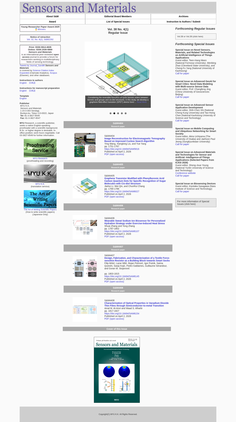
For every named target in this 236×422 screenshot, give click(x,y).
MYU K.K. (40, 183)
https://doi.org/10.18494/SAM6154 (121, 313)
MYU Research (40, 157)
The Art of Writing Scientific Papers (40, 208)
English (23, 83)
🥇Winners (40, 29)
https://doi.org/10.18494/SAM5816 (121, 149)
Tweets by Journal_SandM (32, 65)
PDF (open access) (114, 154)
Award (52, 21)
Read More (142, 102)
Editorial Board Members (118, 16)
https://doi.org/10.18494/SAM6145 (121, 276)
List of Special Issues (118, 21)
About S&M (52, 16)
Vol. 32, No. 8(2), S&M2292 (40, 39)
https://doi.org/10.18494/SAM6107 (121, 231)
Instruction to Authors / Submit (183, 21)
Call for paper (182, 73)
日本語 (32, 83)
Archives (183, 16)
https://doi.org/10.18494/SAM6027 (121, 191)
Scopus (53, 73)
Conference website (185, 173)
